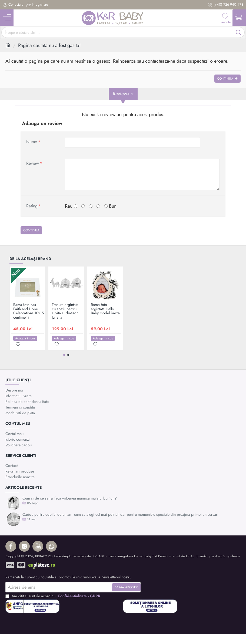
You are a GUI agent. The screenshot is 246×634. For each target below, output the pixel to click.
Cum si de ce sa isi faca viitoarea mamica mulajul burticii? (69, 498)
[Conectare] (13, 5)
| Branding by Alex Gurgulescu (217, 556)
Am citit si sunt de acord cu (53, 596)
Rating (32, 206)
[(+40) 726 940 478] (226, 5)
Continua (225, 78)
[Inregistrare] (37, 5)
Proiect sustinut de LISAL (176, 556)
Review (32, 163)
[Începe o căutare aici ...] (238, 32)
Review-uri (123, 93)
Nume (31, 142)
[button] (25, 338)
